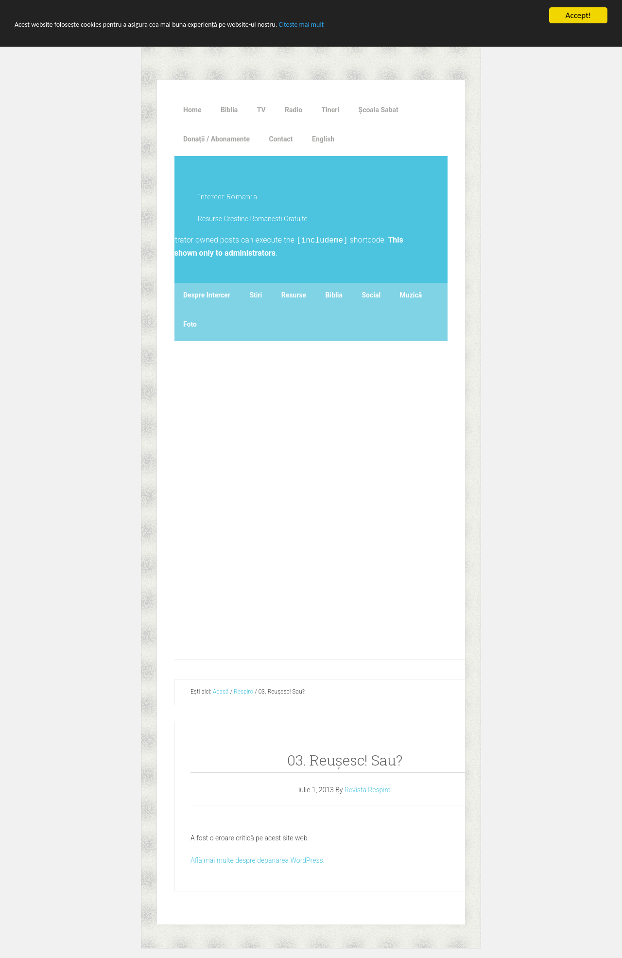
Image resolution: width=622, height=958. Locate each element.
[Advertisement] (354, 505)
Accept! (578, 15)
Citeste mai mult (301, 24)
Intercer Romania (227, 196)
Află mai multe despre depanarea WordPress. (257, 860)
